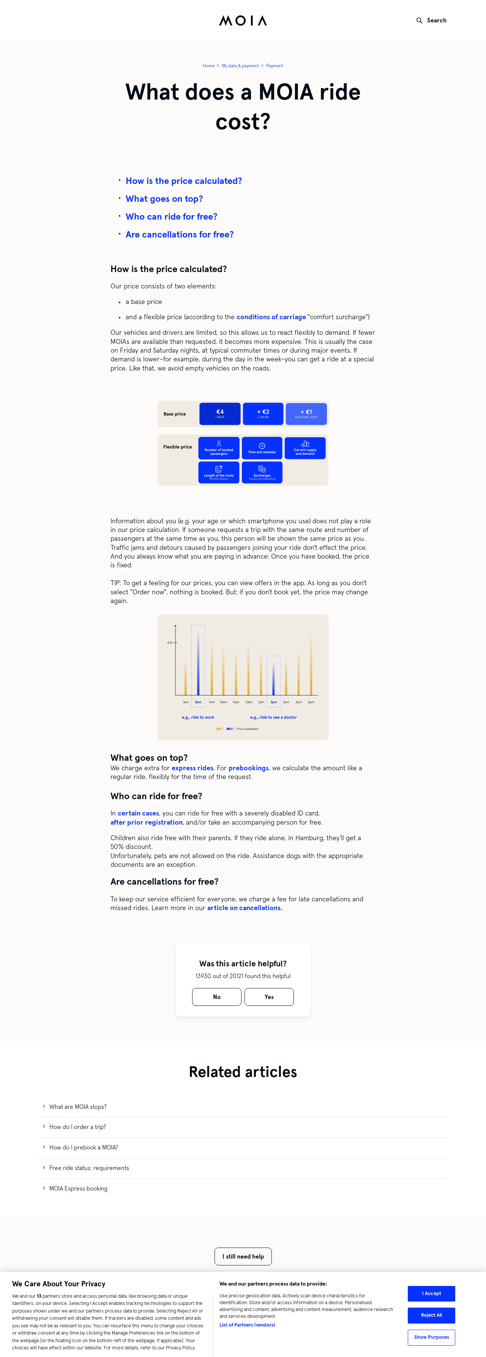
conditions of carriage (272, 317)
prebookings (249, 768)
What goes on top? (164, 198)
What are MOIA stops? (78, 1106)
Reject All (431, 1319)
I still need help (243, 1256)
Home (209, 65)
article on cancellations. (244, 908)
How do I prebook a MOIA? (83, 1147)
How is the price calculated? (184, 181)
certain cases (138, 813)
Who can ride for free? (172, 216)
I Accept (431, 1297)
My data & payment (240, 65)
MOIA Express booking (78, 1188)
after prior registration (146, 822)
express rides (192, 768)
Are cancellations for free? (180, 234)
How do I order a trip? (77, 1127)
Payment (274, 65)
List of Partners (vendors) (247, 1329)
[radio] (216, 997)
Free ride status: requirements (89, 1168)
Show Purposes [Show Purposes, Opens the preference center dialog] (432, 1341)
